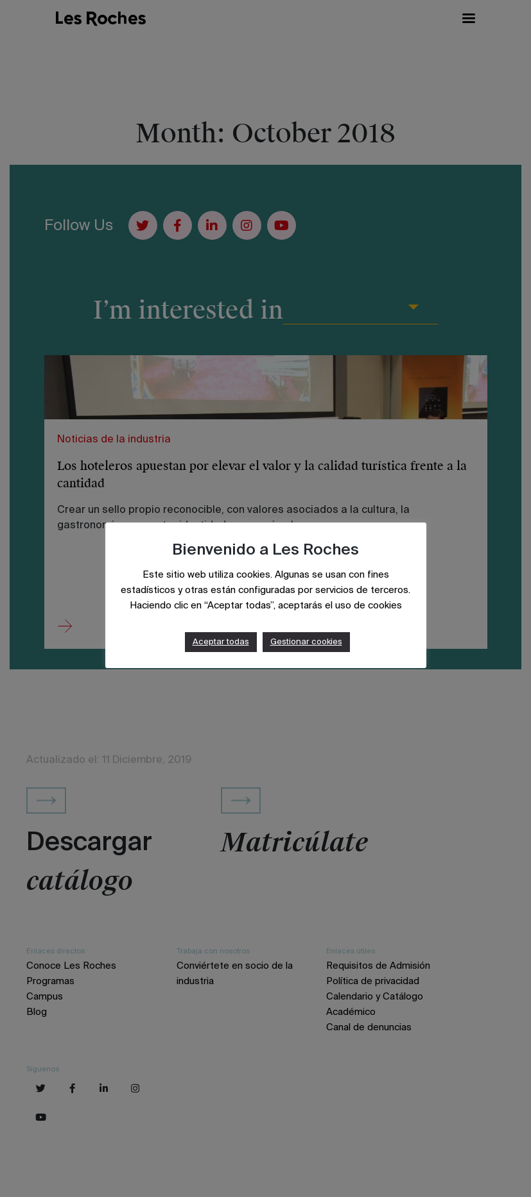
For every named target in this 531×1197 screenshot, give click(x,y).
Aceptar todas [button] (221, 642)
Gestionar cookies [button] (306, 642)
